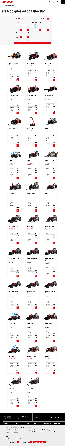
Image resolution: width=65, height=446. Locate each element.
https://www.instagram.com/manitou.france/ (57, 417)
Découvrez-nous (47, 423)
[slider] (16, 32)
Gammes (17, 22)
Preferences (10, 438)
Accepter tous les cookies (40, 442)
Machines (16, 423)
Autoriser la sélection (26, 442)
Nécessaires (10, 436)
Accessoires (26, 423)
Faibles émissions (34, 25)
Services (36, 423)
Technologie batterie (11, 175)
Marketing (20, 438)
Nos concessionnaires (52, 2)
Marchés (6, 423)
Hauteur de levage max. (11, 74)
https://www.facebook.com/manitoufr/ (51, 417)
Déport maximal (12, 76)
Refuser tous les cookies (13, 442)
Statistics (19, 436)
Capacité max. (12, 72)
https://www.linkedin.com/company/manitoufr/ (54, 417)
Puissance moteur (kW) (11, 79)
